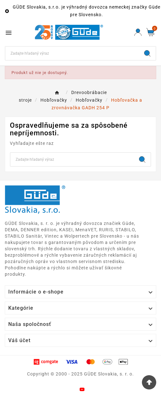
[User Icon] (138, 32)
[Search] (72, 53)
